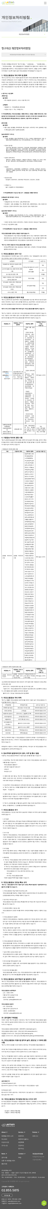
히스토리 (4, 1139)
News (4, 1154)
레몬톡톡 (21, 1142)
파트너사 (35, 1136)
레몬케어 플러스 (23, 1139)
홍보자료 (4, 1164)
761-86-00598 (41, 1177)
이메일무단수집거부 (38, 1156)
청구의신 (21, 1148)
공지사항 (4, 1157)
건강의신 (21, 1145)
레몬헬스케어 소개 (7, 1136)
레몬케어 (21, 1136)
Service (21, 1132)
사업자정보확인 (37, 1159)
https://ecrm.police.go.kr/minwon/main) (33, 1035)
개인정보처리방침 (24, 34)
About (4, 1132)
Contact (21, 1154)
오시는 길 (5, 1145)
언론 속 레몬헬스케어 (8, 1160)
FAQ (19, 1157)
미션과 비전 (5, 1142)
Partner (35, 1132)
